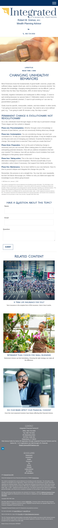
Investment (29, 457)
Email (6, 218)
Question (6, 229)
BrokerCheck (35, 477)
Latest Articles (29, 469)
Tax (29, 463)
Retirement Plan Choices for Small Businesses (29, 355)
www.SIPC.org (26, 511)
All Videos (29, 471)
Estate (29, 459)
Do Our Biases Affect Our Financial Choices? (29, 410)
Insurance (29, 461)
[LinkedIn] (28, 29)
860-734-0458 (29, 34)
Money (29, 465)
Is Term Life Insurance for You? (29, 302)
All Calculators (29, 473)
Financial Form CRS (8, 474)
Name (6, 206)
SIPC (30, 501)
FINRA (27, 501)
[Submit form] (8, 247)
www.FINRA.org (18, 511)
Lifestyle (29, 467)
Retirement (29, 455)
